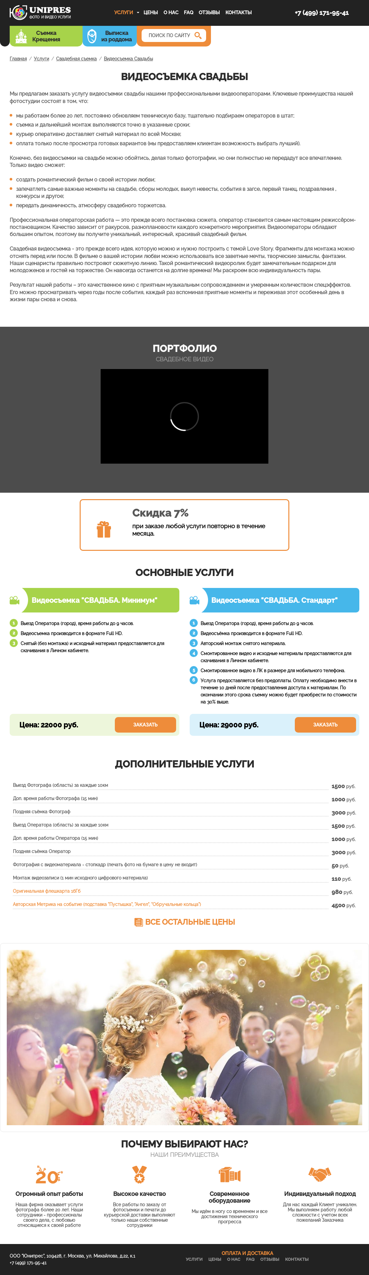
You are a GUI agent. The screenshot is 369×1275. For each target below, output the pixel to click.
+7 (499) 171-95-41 (322, 12)
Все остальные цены (190, 922)
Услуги (123, 12)
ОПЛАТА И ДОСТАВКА (247, 1253)
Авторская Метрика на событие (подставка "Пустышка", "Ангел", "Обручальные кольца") (107, 904)
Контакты (238, 12)
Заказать (145, 725)
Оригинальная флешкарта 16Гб (47, 891)
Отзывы (209, 12)
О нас (171, 12)
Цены (151, 12)
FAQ (188, 12)
